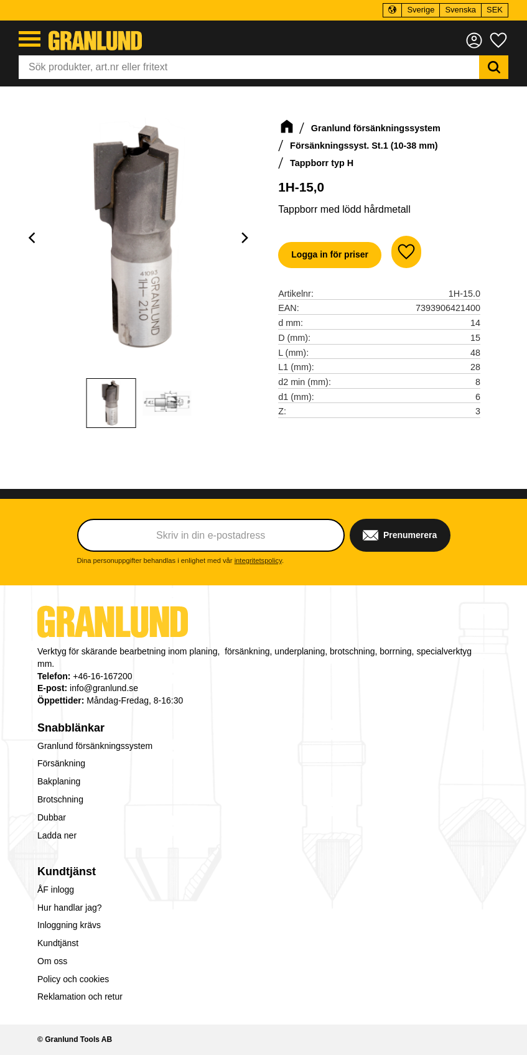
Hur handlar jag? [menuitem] (69, 908)
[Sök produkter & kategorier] (249, 67)
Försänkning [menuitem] (61, 763)
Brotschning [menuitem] (60, 799)
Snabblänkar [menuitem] (71, 728)
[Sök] (493, 67)
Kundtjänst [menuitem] (66, 871)
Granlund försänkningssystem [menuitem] (94, 746)
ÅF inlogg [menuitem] (55, 890)
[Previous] (33, 238)
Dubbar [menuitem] (51, 817)
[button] (29, 39)
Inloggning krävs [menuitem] (69, 925)
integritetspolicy (258, 560)
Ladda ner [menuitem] (57, 835)
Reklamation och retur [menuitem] (80, 997)
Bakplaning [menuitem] (58, 781)
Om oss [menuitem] (52, 961)
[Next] (244, 238)
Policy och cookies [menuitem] (73, 979)
